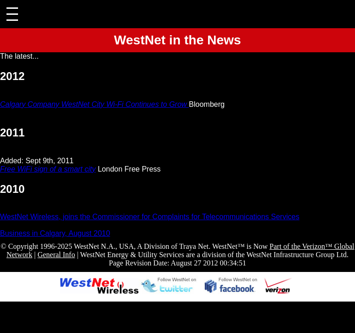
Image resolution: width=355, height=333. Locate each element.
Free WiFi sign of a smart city (48, 169)
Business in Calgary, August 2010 (55, 233)
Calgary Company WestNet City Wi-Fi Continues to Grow (94, 104)
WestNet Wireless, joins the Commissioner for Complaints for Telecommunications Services (150, 217)
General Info (56, 255)
